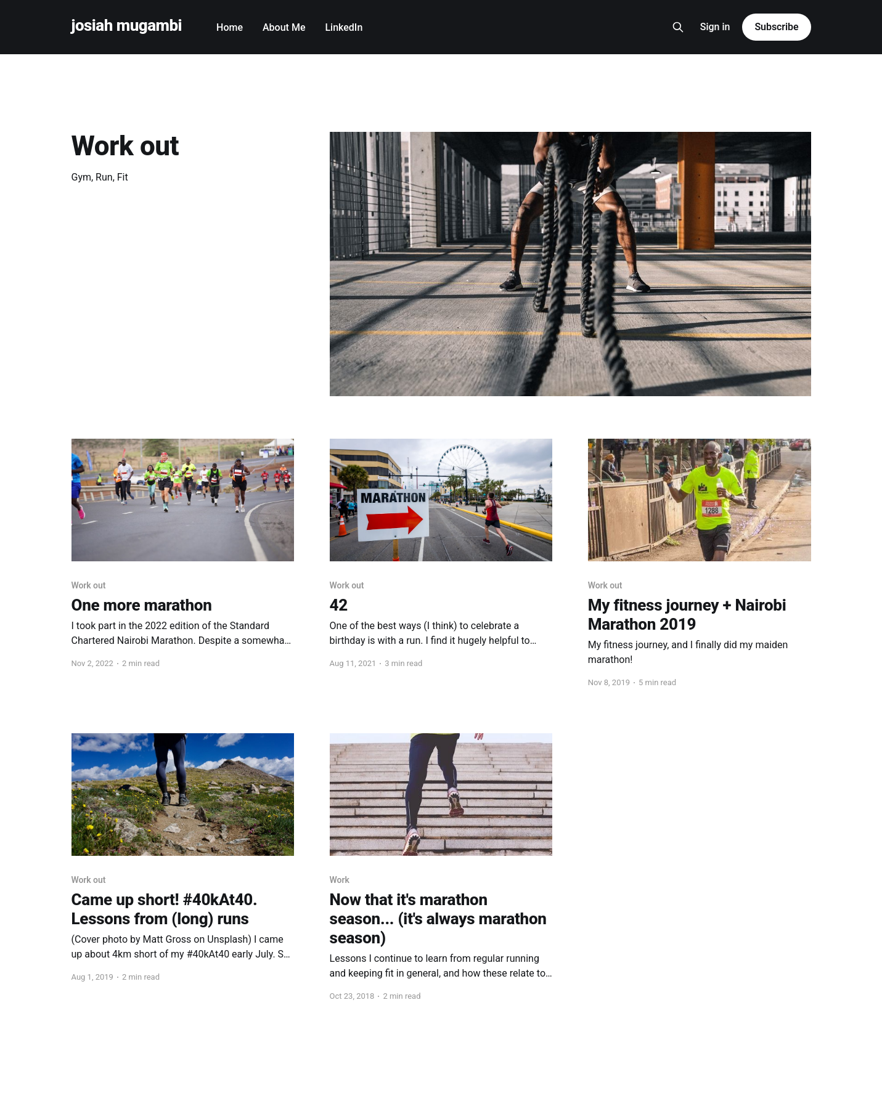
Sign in (715, 27)
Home (229, 27)
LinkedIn (343, 27)
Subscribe (776, 27)
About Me (284, 27)
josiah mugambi (126, 25)
